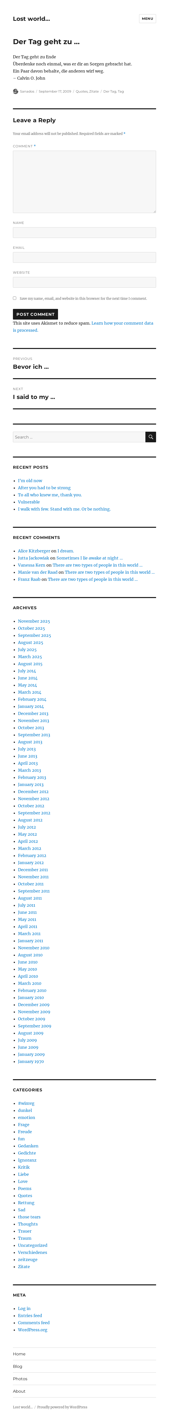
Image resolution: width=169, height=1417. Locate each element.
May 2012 (27, 834)
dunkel (25, 1110)
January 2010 (31, 997)
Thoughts (28, 1224)
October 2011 (31, 883)
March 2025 (30, 656)
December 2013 (33, 713)
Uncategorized (32, 1245)
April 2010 (28, 976)
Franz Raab (29, 579)
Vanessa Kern (31, 565)
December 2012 (33, 791)
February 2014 (32, 699)
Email (19, 248)
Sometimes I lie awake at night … (90, 558)
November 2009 (34, 1011)
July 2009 (27, 1040)
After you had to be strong (44, 487)
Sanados (27, 91)
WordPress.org (32, 1329)
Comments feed (34, 1322)
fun (21, 1138)
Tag (121, 91)
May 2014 (27, 685)
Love (23, 1181)
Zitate (94, 91)
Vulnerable (29, 501)
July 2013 (27, 748)
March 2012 (29, 848)
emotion (26, 1117)
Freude (25, 1131)
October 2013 (31, 727)
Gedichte (27, 1153)
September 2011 (34, 891)
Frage (23, 1124)
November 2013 (33, 720)
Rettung (26, 1202)
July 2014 (27, 670)
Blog (17, 1366)
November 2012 (33, 798)
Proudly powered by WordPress (62, 1407)
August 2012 (30, 820)
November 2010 (33, 947)
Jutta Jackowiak (33, 558)
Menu (147, 18)
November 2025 (34, 621)
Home (19, 1354)
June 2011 (27, 912)
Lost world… (31, 18)
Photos (20, 1378)
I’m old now (30, 480)
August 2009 (31, 1033)
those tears (29, 1216)
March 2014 (29, 692)
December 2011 (33, 869)
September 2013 (34, 734)
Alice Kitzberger (34, 550)
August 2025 (30, 642)
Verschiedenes (32, 1252)
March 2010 (29, 983)
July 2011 (26, 905)
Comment (24, 146)
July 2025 (27, 649)
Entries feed (30, 1315)
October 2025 (31, 628)
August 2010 (30, 954)
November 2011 (33, 876)
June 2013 (27, 756)
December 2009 (34, 1004)
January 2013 (31, 784)
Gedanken (28, 1145)
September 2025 (34, 635)
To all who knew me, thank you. (50, 494)
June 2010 (27, 962)
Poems (24, 1188)
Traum (24, 1238)
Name (18, 223)
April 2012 (28, 841)
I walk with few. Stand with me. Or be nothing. (64, 509)
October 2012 (31, 805)
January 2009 (31, 1054)
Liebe (23, 1174)
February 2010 (32, 990)
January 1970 (31, 1061)
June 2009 (28, 1047)
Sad (21, 1209)
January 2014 (31, 706)
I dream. (66, 550)
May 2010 (27, 969)
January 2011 (30, 940)
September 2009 (34, 1025)
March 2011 (29, 933)
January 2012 (31, 862)
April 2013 (28, 763)
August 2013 (30, 741)
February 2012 (32, 855)
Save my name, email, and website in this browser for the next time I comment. (83, 298)
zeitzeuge (27, 1259)
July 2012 (27, 827)
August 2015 (30, 663)
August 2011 (30, 898)
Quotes (82, 91)
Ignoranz (27, 1160)
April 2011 (27, 926)
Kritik (24, 1167)
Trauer (24, 1231)
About (19, 1391)
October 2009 (31, 1018)
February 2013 (32, 777)
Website (21, 272)
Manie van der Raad (38, 572)
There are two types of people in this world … (98, 565)
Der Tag (109, 91)
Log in (24, 1308)
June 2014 (27, 677)
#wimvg (26, 1103)
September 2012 (34, 812)
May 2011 (27, 919)
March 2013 (29, 770)
